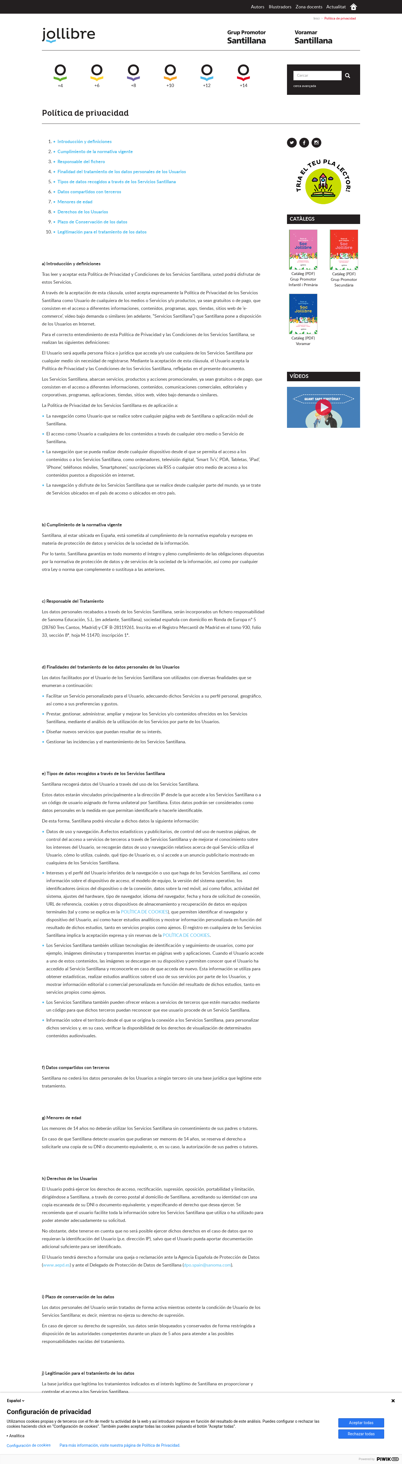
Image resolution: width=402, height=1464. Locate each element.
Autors (257, 7)
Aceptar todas (361, 1422)
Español (16, 1400)
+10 (170, 76)
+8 (133, 76)
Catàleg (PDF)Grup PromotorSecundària (344, 279)
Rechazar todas (361, 1434)
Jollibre (73, 35)
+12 (206, 76)
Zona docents (309, 7)
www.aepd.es (56, 1265)
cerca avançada (304, 86)
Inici (353, 6)
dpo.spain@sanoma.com (207, 1265)
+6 (96, 76)
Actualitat (336, 7)
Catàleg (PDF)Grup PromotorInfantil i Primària (303, 279)
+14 (243, 76)
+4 (60, 76)
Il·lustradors (280, 7)
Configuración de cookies (29, 1445)
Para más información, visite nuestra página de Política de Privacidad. (119, 1445)
